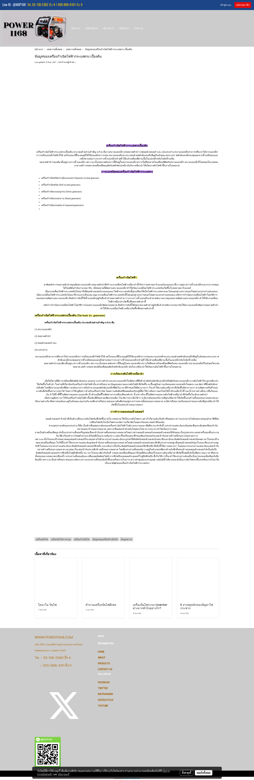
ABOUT (101, 657)
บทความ (138, 28)
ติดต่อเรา (124, 28)
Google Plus (105, 699)
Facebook (104, 682)
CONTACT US (105, 669)
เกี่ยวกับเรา (108, 28)
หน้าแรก (75, 28)
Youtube (103, 705)
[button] (148, 28)
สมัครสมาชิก (242, 5)
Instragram (105, 694)
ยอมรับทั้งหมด (203, 772)
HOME (101, 651)
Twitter (103, 688)
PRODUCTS (104, 663)
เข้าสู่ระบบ (225, 5)
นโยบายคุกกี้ (63, 774)
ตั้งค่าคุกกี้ (186, 772)
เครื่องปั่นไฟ (91, 28)
